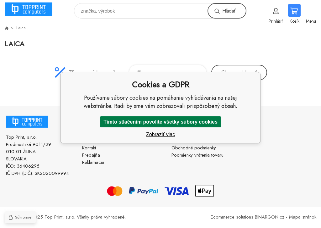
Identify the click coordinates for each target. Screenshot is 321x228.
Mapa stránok (302, 217)
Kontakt (89, 147)
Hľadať (228, 10)
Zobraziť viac (160, 134)
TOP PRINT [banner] (32, 9)
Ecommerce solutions (232, 217)
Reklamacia (93, 162)
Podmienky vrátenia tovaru (197, 155)
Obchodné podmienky (193, 147)
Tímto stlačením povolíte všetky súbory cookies (160, 122)
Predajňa (91, 155)
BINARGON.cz (269, 217)
